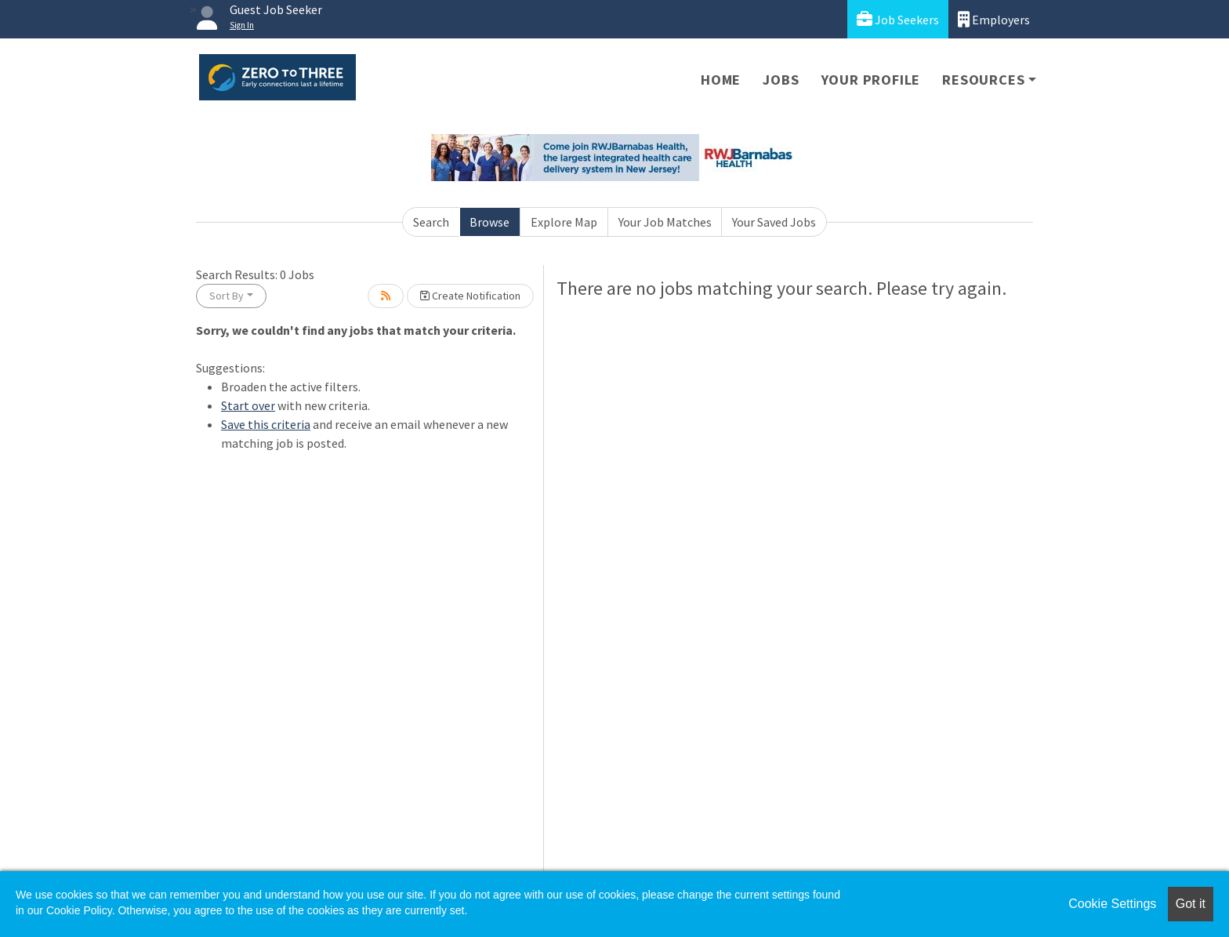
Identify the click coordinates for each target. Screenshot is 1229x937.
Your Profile (871, 80)
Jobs (781, 80)
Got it (1190, 903)
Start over (248, 405)
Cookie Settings (1112, 903)
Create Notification (470, 296)
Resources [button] (983, 80)
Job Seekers (898, 19)
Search (431, 222)
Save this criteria (265, 424)
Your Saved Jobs (774, 222)
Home (721, 80)
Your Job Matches (665, 222)
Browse (489, 222)
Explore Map (564, 222)
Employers (994, 19)
